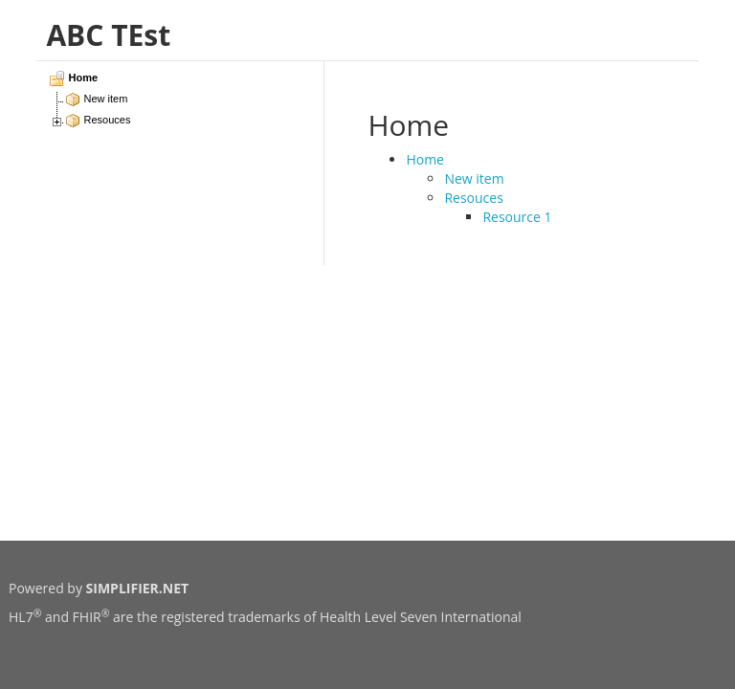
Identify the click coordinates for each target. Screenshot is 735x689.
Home (425, 159)
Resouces (473, 198)
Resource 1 (516, 217)
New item (473, 178)
